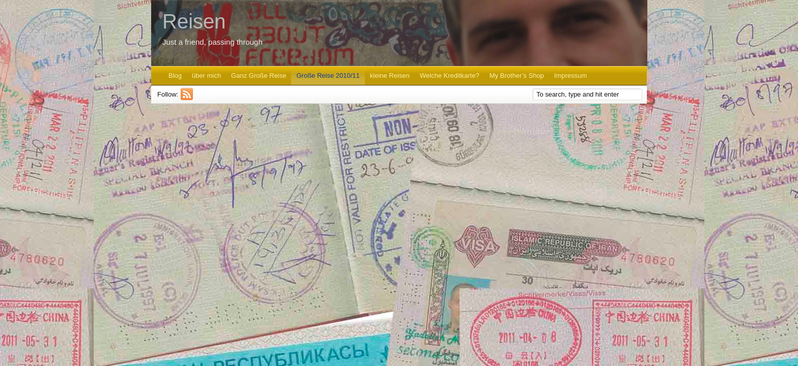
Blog (175, 75)
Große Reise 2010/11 (327, 75)
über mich (206, 75)
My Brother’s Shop (517, 75)
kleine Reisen (390, 75)
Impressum (570, 75)
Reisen (194, 21)
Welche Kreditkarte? (449, 75)
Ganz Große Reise (258, 75)
